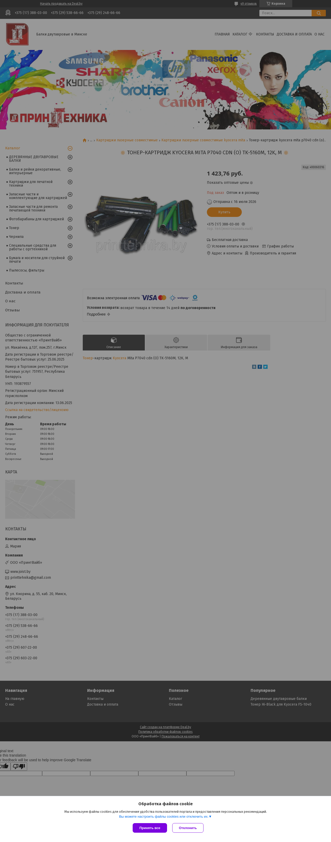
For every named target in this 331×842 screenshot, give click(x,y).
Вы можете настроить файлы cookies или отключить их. (163, 816)
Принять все (149, 828)
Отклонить (188, 828)
